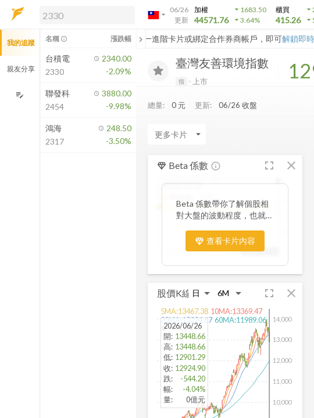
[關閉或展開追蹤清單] (141, 39)
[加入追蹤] (158, 70)
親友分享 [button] (21, 68)
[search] (87, 15)
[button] (85, 14)
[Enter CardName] (177, 134)
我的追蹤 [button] (21, 42)
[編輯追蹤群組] (19, 95)
